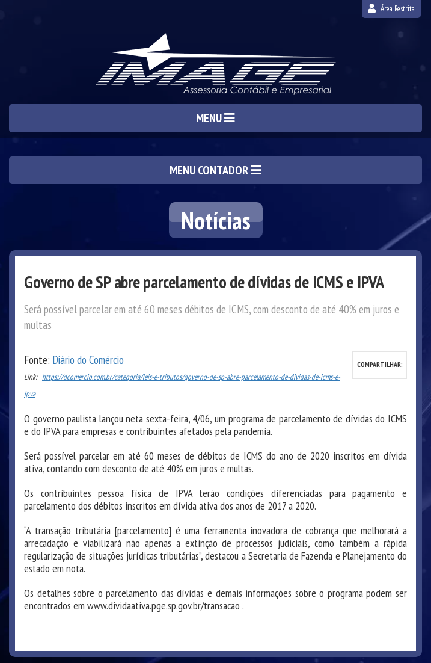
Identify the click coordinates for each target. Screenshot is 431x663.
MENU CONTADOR (215, 170)
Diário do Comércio (88, 360)
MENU (215, 118)
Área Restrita (391, 9)
